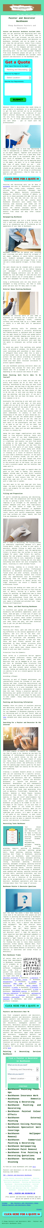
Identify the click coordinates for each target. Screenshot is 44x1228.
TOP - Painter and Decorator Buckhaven (17, 1175)
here (9, 1048)
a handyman (20, 995)
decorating (15, 875)
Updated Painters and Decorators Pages (16, 1205)
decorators (36, 1042)
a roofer (15, 987)
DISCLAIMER (38, 14)
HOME (18, 14)
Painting (6, 184)
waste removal (32, 985)
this (4, 717)
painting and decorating (20, 869)
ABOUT (27, 14)
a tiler (35, 989)
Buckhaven (6, 186)
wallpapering (36, 993)
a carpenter (34, 987)
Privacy (39, 1209)
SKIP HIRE (17, 983)
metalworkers (7, 981)
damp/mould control (19, 991)
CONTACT (32, 14)
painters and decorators (15, 45)
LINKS (22, 14)
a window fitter (20, 979)
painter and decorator (30, 39)
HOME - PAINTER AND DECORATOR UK (22, 1193)
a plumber (33, 981)
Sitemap (4, 1203)
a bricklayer (16, 989)
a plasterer (34, 978)
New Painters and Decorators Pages (24, 1203)
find (9, 1015)
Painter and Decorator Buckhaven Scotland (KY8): (22, 31)
